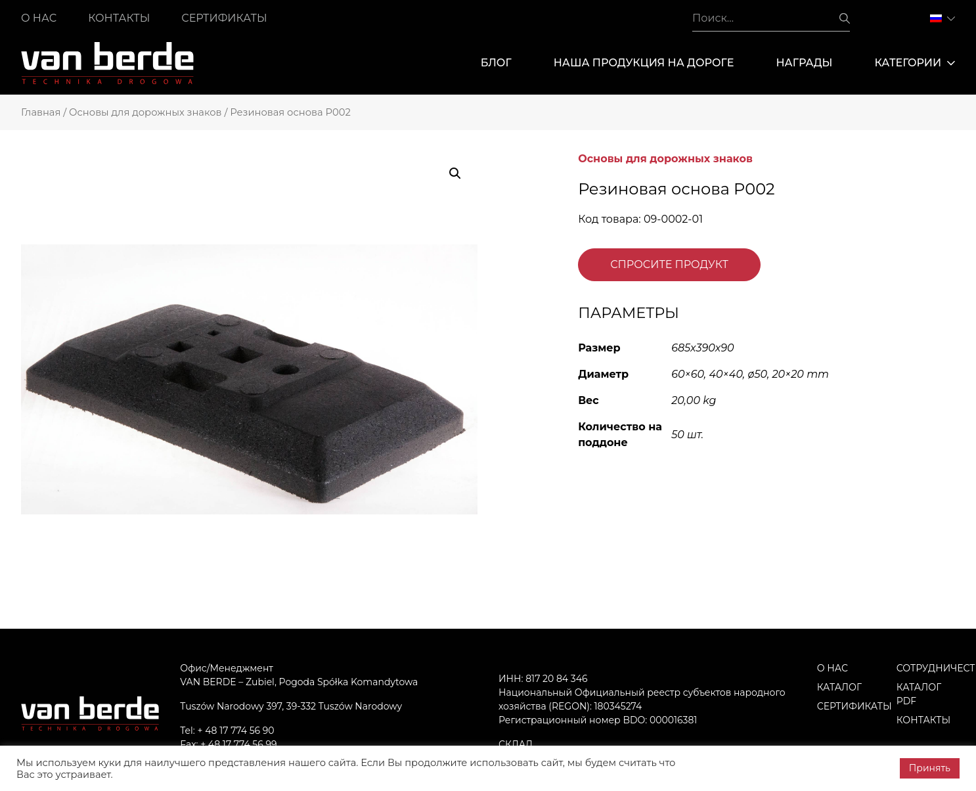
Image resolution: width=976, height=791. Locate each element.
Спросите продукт (669, 264)
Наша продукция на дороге (644, 62)
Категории (914, 63)
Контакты (119, 18)
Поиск (844, 18)
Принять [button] (929, 768)
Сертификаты (224, 18)
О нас (38, 18)
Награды (804, 62)
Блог (496, 62)
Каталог (839, 687)
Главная (40, 112)
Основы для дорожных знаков (145, 112)
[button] (455, 173)
